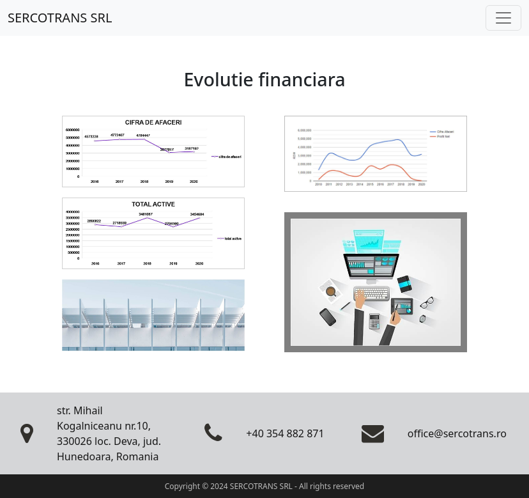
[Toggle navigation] (503, 18)
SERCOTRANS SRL (60, 17)
